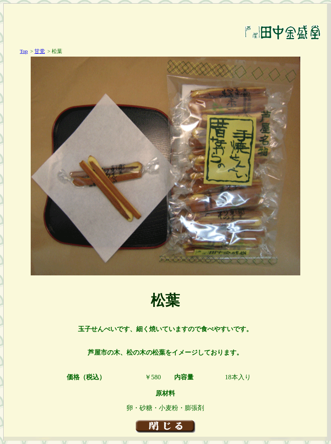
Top (24, 51)
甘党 (39, 51)
